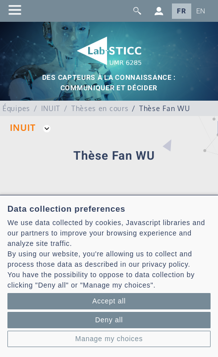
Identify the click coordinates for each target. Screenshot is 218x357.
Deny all (109, 320)
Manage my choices (109, 339)
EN (201, 11)
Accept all (109, 301)
